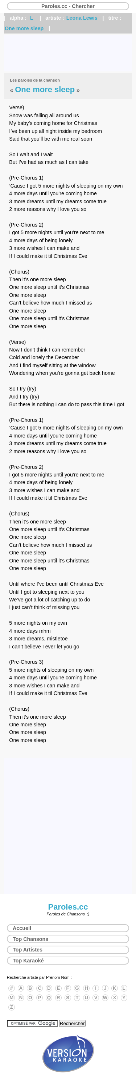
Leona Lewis (82, 18)
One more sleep (24, 28)
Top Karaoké (28, 961)
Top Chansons (30, 939)
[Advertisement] (68, 53)
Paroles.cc (68, 906)
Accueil (22, 928)
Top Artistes (27, 950)
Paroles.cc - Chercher (68, 6)
